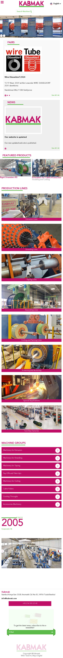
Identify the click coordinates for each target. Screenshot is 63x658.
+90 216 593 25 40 (30, 603)
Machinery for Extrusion (12, 450)
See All (54, 95)
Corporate (5, 529)
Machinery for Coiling (11, 481)
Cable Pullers (8, 489)
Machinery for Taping (11, 466)
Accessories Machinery (12, 504)
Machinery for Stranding (12, 458)
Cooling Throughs (10, 496)
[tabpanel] (32, 69)
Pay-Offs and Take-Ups (12, 473)
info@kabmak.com (9, 598)
